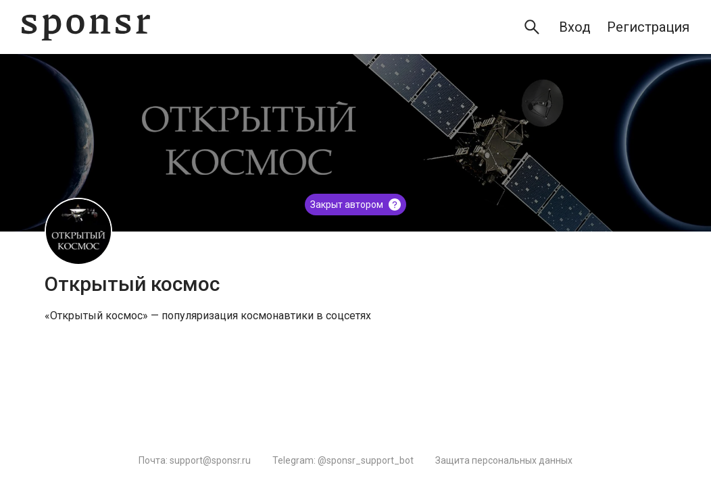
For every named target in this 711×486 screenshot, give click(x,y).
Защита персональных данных (503, 460)
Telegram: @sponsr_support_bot (343, 460)
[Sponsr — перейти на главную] (86, 27)
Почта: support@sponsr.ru (195, 460)
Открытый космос (132, 284)
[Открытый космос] (78, 231)
